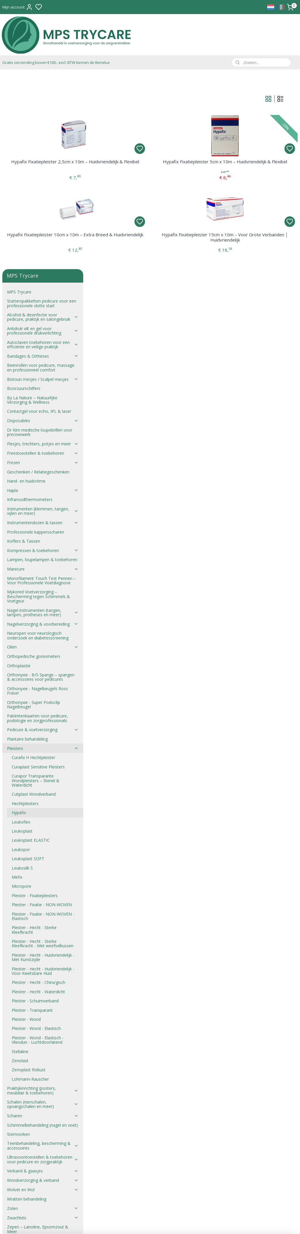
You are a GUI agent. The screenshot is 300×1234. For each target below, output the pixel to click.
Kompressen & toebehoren (43, 355)
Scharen (43, 920)
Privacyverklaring (23, 1078)
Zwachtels (43, 1022)
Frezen (43, 267)
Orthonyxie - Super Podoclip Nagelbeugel (33, 509)
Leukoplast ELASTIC (31, 645)
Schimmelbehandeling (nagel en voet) (42, 929)
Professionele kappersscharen (35, 336)
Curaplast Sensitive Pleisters (38, 571)
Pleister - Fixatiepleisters (35, 700)
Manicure (43, 373)
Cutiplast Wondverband (34, 599)
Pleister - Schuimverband (35, 805)
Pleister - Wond (26, 824)
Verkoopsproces (22, 1059)
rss (179, 1223)
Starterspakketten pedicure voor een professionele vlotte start (41, 108)
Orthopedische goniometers (33, 461)
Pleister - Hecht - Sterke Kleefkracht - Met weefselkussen (43, 748)
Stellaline (20, 856)
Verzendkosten (21, 1069)
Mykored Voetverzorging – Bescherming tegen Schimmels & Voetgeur (38, 401)
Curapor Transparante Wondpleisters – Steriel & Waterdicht (35, 585)
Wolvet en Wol (43, 994)
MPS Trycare (19, 96)
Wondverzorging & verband (43, 985)
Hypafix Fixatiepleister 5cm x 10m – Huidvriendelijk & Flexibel (246, 166)
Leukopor (21, 654)
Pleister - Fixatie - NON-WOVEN (42, 709)
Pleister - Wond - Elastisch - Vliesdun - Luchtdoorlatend (38, 844)
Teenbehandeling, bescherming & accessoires (43, 950)
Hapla (43, 295)
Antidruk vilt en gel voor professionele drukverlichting (43, 135)
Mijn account (17, 7)
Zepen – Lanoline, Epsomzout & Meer (37, 1034)
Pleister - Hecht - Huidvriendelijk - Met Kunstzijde (43, 762)
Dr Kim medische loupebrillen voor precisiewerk (39, 237)
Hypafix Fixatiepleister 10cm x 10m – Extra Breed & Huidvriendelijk (139, 245)
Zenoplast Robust (28, 874)
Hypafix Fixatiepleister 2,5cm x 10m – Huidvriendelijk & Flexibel (139, 166)
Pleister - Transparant (32, 814)
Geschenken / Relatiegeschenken (38, 276)
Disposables (43, 225)
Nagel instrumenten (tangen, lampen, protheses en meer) (43, 417)
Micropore (21, 691)
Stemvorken (18, 939)
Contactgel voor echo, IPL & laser (39, 216)
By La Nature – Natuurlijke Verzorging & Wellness (32, 204)
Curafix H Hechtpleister (33, 562)
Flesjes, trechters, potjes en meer (43, 248)
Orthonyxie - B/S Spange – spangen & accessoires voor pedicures (40, 482)
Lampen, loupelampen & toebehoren (42, 364)
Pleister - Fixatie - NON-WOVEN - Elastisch (43, 721)
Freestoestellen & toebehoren (43, 257)
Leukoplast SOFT (28, 663)
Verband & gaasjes (43, 975)
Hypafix (19, 617)
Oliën (43, 451)
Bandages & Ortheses (43, 160)
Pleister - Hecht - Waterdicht (38, 796)
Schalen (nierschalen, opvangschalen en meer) (43, 909)
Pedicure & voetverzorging (43, 534)
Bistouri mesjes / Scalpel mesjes (43, 183)
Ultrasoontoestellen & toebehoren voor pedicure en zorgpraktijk (43, 964)
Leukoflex (21, 626)
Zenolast (20, 865)
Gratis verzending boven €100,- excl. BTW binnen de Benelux (56, 62)
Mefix (17, 681)
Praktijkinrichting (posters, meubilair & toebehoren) (43, 895)
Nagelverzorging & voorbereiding (43, 428)
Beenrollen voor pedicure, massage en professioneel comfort (40, 172)
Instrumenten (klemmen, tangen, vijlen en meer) (43, 315)
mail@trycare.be (137, 1128)
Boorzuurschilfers (23, 193)
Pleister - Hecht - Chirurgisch (38, 787)
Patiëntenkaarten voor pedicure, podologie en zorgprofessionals (37, 523)
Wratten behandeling (26, 1003)
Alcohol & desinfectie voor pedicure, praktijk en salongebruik (43, 122)
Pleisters (43, 553)
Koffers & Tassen (23, 345)
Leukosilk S (22, 672)
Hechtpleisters (25, 608)
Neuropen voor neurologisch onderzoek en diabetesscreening (38, 440)
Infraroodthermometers (29, 304)
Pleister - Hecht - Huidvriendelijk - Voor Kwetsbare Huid (43, 775)
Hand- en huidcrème (26, 285)
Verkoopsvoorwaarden (28, 1050)
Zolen (43, 1013)
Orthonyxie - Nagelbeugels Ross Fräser (37, 495)
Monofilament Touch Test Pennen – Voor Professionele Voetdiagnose (41, 385)
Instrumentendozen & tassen (43, 327)
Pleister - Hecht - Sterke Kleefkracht (34, 734)
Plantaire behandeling (27, 543)
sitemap (167, 1223)
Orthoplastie (18, 470)
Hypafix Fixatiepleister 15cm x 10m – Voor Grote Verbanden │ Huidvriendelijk (246, 245)
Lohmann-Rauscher (30, 883)
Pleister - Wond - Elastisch (36, 833)
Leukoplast (22, 636)
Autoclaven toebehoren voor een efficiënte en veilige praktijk (43, 149)
